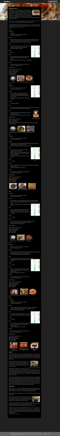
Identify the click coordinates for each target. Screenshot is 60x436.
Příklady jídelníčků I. (22, 17)
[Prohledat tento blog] (53, 1)
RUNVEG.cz (7, 1)
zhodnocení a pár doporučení (19, 27)
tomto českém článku (33, 405)
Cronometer (28, 13)
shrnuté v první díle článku (15, 388)
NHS (22, 363)
